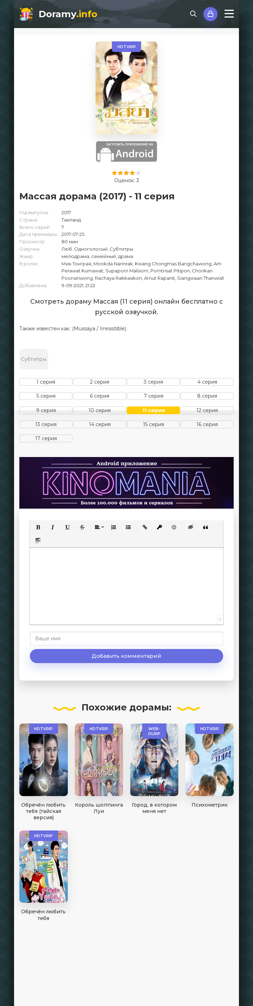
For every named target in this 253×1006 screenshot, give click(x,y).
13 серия (46, 424)
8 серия (207, 396)
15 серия (153, 424)
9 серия (46, 410)
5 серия (46, 396)
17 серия (46, 438)
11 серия (153, 410)
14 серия (100, 424)
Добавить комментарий (126, 656)
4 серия (207, 382)
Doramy (68, 14)
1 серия (46, 382)
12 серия (207, 410)
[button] (38, 527)
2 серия (99, 382)
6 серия (99, 396)
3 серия (153, 382)
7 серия (153, 396)
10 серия (100, 410)
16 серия (207, 424)
